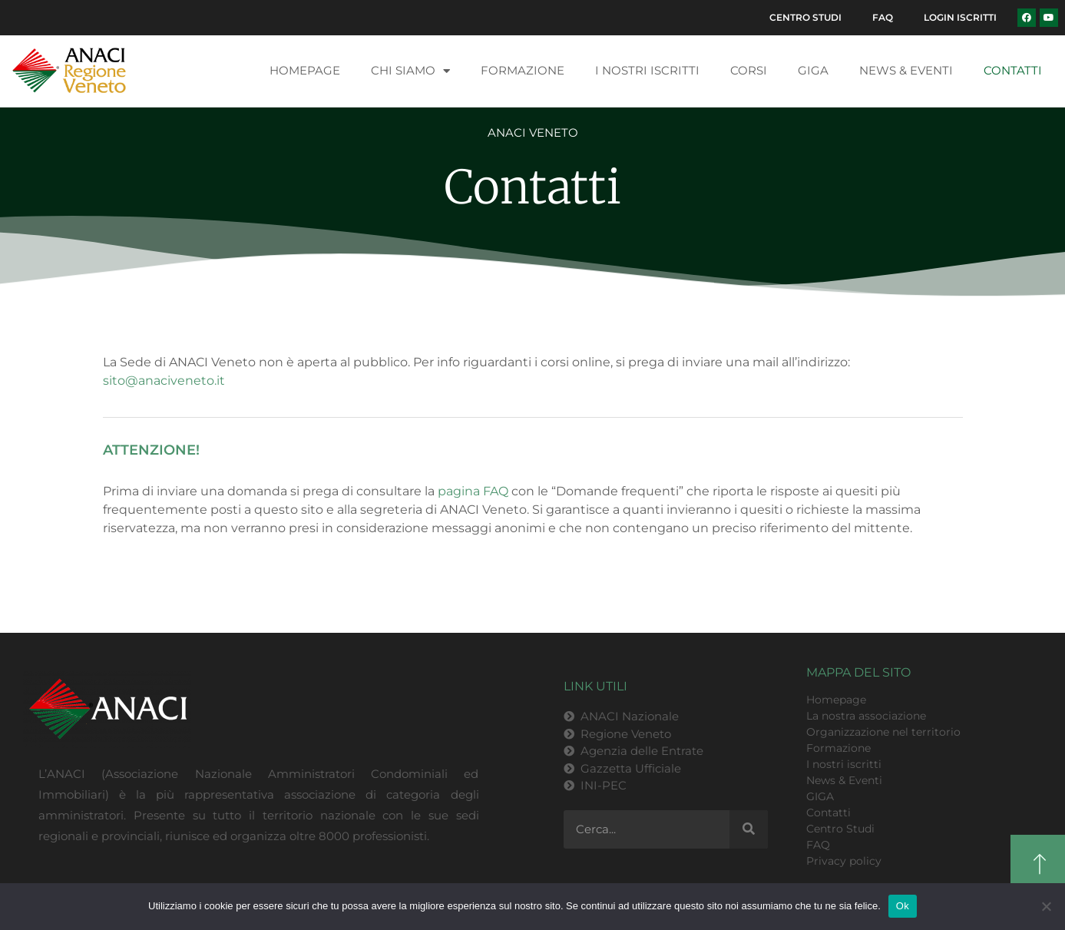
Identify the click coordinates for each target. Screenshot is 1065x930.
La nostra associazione (866, 716)
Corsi (748, 70)
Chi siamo (410, 71)
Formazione (522, 70)
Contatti (1013, 70)
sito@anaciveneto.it (164, 380)
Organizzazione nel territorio (883, 732)
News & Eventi (906, 70)
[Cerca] (748, 829)
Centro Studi (805, 17)
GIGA (813, 70)
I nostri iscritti (647, 70)
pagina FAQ (473, 491)
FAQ (882, 17)
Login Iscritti (960, 17)
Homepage (305, 70)
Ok (902, 906)
